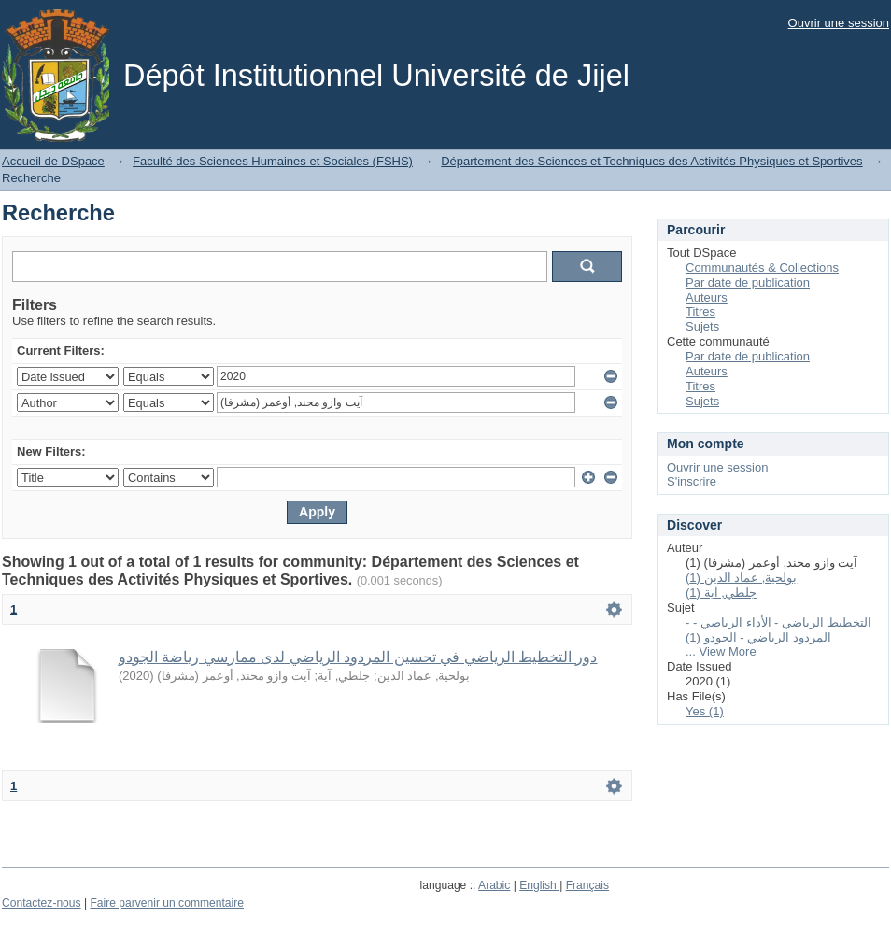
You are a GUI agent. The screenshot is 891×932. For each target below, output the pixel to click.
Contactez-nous (41, 903)
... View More (721, 651)
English (539, 885)
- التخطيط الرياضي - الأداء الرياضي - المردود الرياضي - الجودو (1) (778, 629)
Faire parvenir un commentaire (166, 903)
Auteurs (707, 297)
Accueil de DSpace (53, 161)
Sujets (702, 326)
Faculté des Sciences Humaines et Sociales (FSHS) (273, 161)
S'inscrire (691, 481)
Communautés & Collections (762, 268)
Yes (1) (705, 711)
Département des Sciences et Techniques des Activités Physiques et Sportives (651, 161)
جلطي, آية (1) (721, 593)
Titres (700, 311)
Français (587, 885)
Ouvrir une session (838, 23)
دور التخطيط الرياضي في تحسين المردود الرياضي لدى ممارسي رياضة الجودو (358, 657)
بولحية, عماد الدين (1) (741, 578)
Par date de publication (748, 282)
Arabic (494, 885)
